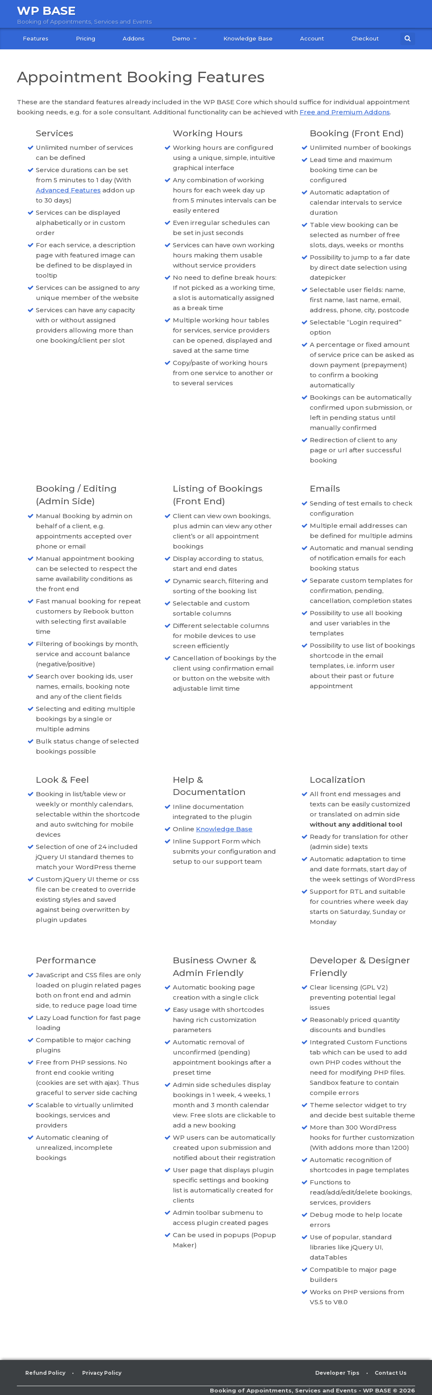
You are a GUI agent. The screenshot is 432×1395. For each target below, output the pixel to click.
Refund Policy (46, 1372)
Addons (134, 38)
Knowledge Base (248, 38)
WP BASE (48, 10)
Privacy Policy (106, 1372)
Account (312, 38)
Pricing (85, 38)
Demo (181, 38)
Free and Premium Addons (345, 112)
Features (35, 38)
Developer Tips (333, 1372)
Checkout (365, 38)
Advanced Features (68, 190)
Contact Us (389, 1372)
